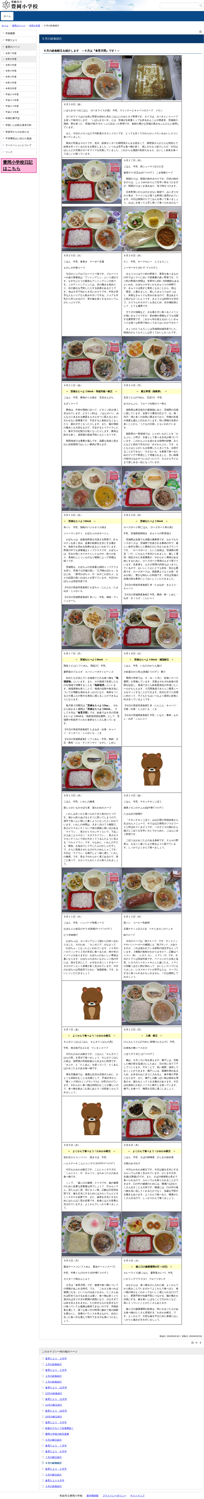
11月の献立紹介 (53, 1405)
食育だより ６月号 (56, 1451)
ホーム (7, 16)
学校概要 (10, 33)
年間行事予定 (12, 118)
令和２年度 (10, 82)
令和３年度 (10, 76)
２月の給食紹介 (53, 1376)
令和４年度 (10, 70)
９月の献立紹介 (53, 1440)
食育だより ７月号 (56, 1445)
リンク (9, 152)
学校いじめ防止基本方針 (18, 125)
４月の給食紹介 (53, 1486)
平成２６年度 (12, 94)
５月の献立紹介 (53, 1474)
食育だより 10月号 (56, 1410)
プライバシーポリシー (114, 1495)
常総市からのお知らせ (17, 131)
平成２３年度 (12, 112)
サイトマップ (137, 1495)
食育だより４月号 (54, 1480)
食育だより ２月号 (56, 1370)
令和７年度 (10, 53)
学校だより (11, 40)
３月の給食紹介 (53, 1364)
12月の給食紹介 (53, 1393)
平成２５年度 (12, 100)
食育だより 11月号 (56, 1399)
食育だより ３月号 (56, 1358)
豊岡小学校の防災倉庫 (57, 1434)
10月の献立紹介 (53, 1416)
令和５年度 (10, 65)
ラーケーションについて (18, 145)
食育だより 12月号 (56, 1387)
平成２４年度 (12, 106)
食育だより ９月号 (56, 1422)
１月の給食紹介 (53, 1381)
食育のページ (18, 25)
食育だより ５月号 (56, 1469)
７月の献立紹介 (53, 1457)
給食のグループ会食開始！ (59, 1428)
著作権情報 (92, 1495)
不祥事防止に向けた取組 (18, 138)
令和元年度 (10, 88)
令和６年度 (34, 25)
